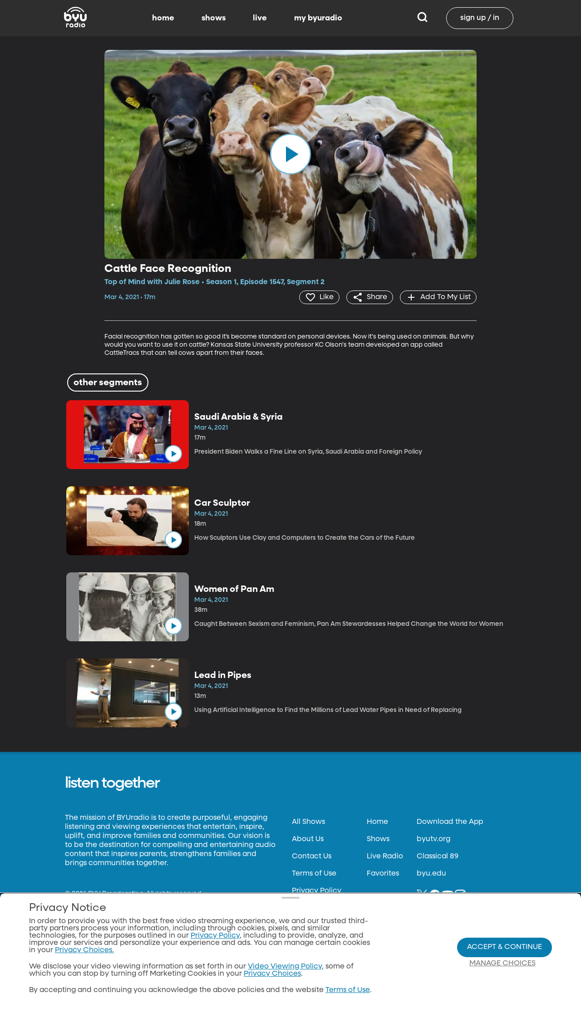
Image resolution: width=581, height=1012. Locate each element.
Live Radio (385, 856)
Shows (378, 839)
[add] (438, 297)
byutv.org (433, 839)
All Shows (308, 822)
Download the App (450, 822)
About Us (308, 839)
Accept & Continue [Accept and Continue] (504, 947)
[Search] (422, 18)
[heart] (319, 297)
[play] (290, 154)
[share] (369, 297)
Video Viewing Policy (285, 966)
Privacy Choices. (84, 950)
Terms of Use (314, 873)
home (163, 18)
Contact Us (311, 856)
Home (377, 822)
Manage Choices (502, 963)
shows (214, 18)
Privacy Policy (316, 891)
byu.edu (431, 873)
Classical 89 (437, 856)
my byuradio (318, 18)
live (260, 18)
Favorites (383, 873)
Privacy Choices (272, 974)
